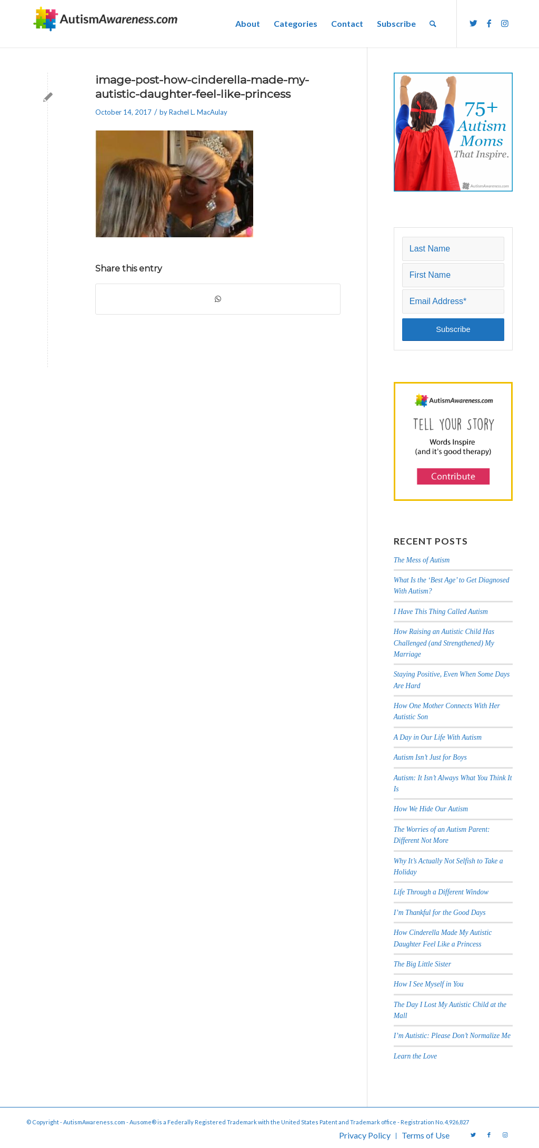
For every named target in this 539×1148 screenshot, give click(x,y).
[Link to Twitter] (473, 23)
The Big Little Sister (422, 964)
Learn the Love (415, 1056)
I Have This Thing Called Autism (441, 612)
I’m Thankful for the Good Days (440, 913)
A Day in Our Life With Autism (438, 737)
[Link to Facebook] (489, 23)
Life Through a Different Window (441, 892)
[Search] (433, 23)
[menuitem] (247, 23)
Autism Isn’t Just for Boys (430, 757)
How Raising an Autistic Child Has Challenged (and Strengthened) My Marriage (444, 643)
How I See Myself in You (429, 984)
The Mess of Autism (422, 560)
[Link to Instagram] (505, 23)
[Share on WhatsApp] (218, 299)
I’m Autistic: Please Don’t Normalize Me (452, 1036)
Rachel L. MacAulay (198, 112)
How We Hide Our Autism (431, 809)
